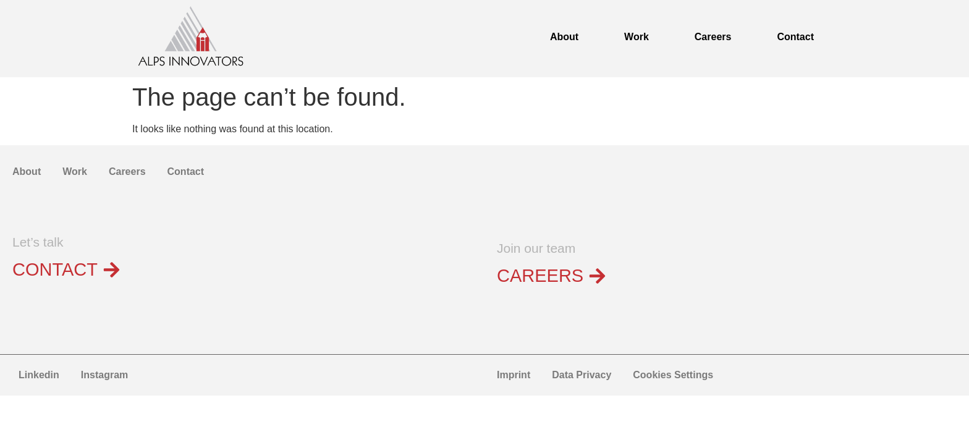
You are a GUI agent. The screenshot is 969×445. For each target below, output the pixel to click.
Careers (713, 37)
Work (636, 37)
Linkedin (39, 375)
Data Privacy (581, 375)
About (564, 37)
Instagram (104, 375)
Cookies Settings (673, 375)
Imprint (513, 375)
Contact (795, 37)
